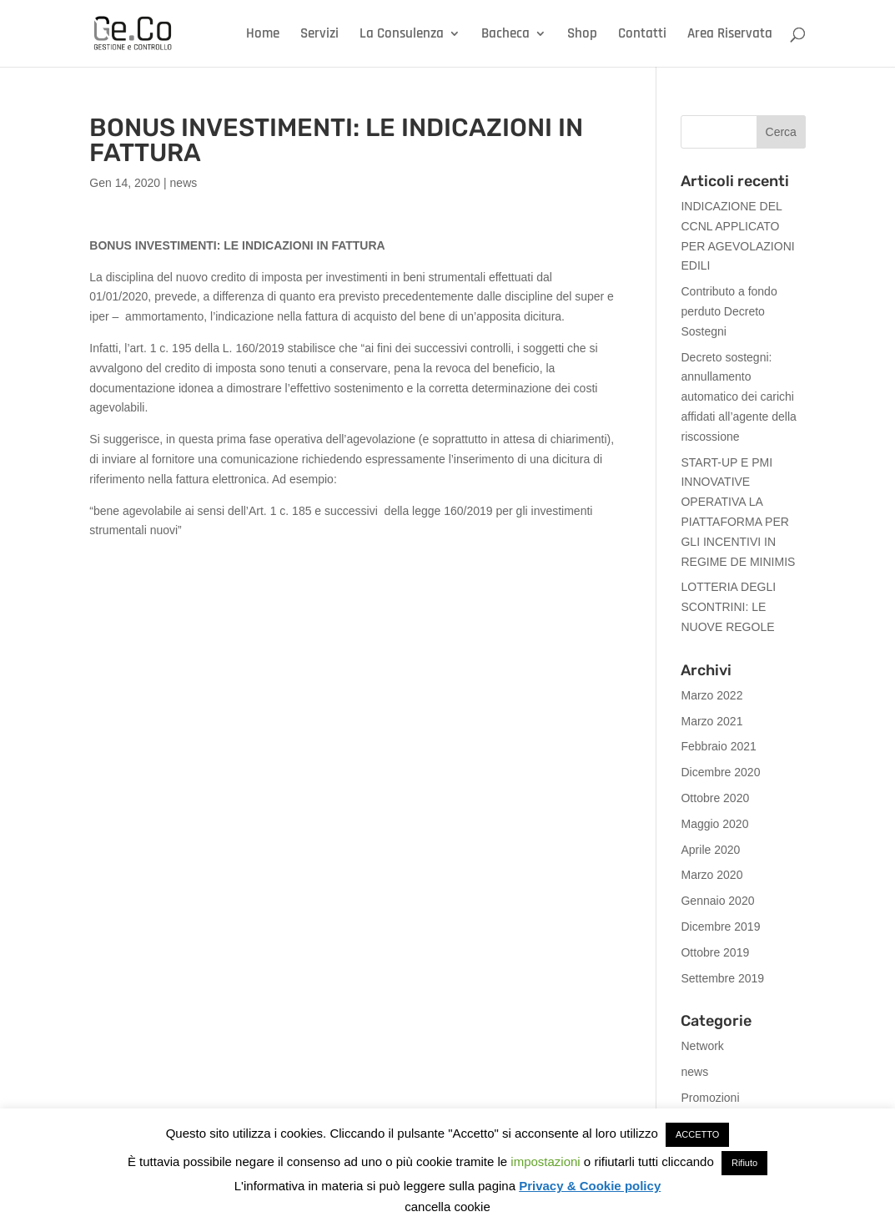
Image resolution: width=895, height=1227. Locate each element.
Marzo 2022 (711, 695)
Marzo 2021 (711, 721)
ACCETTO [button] (697, 1134)
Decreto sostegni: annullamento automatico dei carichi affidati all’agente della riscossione (738, 397)
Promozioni (710, 1097)
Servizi (319, 35)
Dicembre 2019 (720, 926)
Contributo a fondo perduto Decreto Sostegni (729, 311)
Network (702, 1046)
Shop (582, 35)
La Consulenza (402, 35)
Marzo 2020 (711, 874)
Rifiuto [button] (744, 1163)
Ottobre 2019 (715, 952)
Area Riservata (729, 35)
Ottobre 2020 (715, 798)
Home (262, 35)
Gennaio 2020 (717, 900)
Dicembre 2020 (720, 772)
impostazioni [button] (545, 1161)
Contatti (642, 35)
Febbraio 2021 (718, 746)
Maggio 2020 (714, 824)
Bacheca (505, 35)
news (184, 182)
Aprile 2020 (710, 849)
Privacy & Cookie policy (590, 1186)
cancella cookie (447, 1206)
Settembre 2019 (722, 978)
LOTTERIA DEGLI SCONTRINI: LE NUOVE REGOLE (728, 607)
